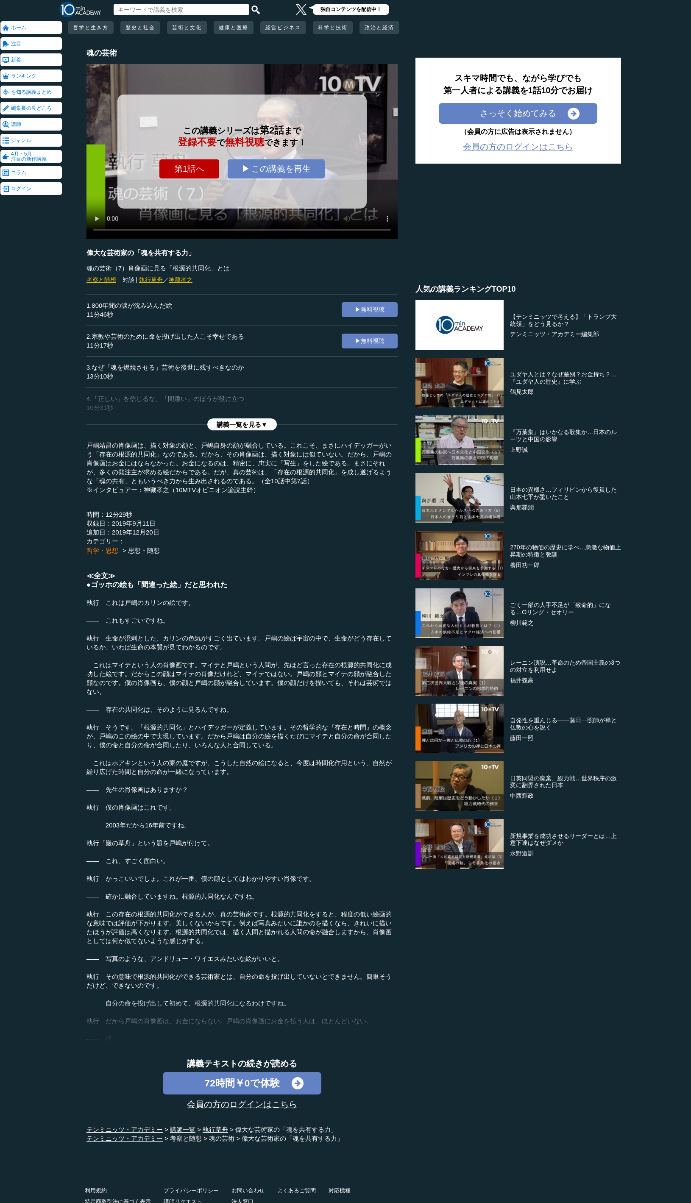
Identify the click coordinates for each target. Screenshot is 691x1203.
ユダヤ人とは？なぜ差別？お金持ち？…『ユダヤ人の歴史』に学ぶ (563, 378)
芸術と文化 (187, 28)
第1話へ (189, 168)
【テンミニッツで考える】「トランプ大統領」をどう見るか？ (563, 320)
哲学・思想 (102, 550)
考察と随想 (101, 279)
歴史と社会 (140, 28)
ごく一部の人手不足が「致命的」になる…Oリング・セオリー (560, 608)
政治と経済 (379, 28)
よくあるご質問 (296, 1190)
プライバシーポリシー (191, 1190)
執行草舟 (151, 279)
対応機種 (340, 1190)
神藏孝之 (180, 279)
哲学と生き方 (91, 28)
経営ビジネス (283, 28)
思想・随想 (144, 550)
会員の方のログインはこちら (242, 1104)
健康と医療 (233, 28)
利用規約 (96, 1190)
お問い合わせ (248, 1190)
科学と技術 (333, 28)
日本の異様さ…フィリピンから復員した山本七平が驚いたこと (563, 493)
